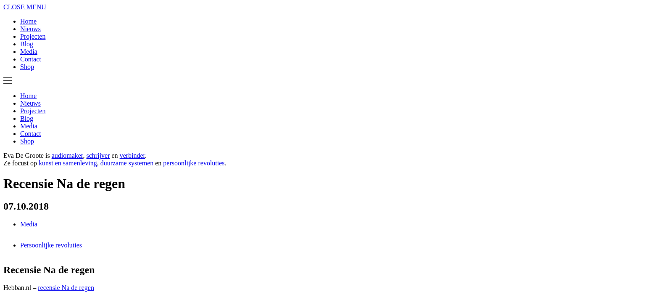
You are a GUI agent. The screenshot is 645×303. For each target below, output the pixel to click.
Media (28, 51)
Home (28, 21)
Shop (27, 66)
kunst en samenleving (68, 163)
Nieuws (30, 28)
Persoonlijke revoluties (51, 245)
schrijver (98, 155)
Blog (26, 44)
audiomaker (67, 155)
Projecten (32, 36)
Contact (30, 59)
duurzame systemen (127, 163)
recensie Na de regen (66, 287)
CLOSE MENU (24, 7)
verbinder (132, 155)
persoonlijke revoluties (193, 163)
